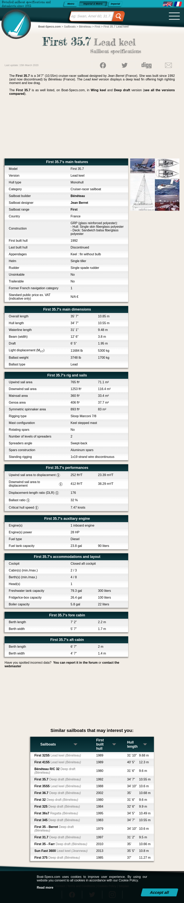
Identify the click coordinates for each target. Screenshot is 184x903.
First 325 (57, 806)
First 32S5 (57, 755)
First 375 (57, 857)
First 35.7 (57, 779)
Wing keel (98, 90)
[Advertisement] (92, 128)
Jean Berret (79, 202)
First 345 (57, 820)
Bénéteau (78, 196)
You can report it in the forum (75, 662)
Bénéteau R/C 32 (54, 770)
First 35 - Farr (60, 844)
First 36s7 (56, 813)
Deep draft (122, 90)
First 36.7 (57, 793)
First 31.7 (57, 837)
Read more (45, 887)
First (74, 209)
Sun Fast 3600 (61, 851)
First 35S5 (57, 786)
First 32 (56, 799)
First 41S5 (57, 762)
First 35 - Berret (54, 828)
